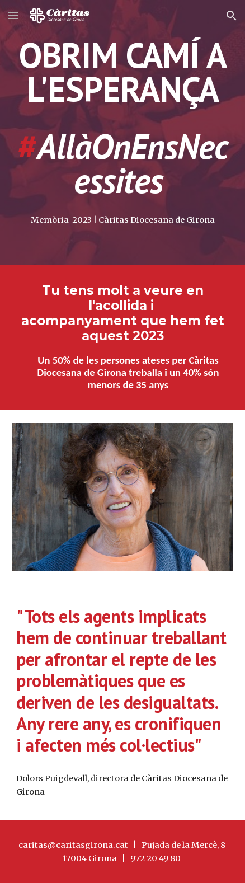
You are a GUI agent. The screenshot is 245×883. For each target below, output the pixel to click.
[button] (13, 15)
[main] (122, 117)
